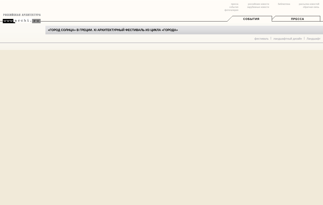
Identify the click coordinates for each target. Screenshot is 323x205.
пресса (234, 4)
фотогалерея (231, 10)
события (233, 7)
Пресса (297, 18)
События (251, 18)
